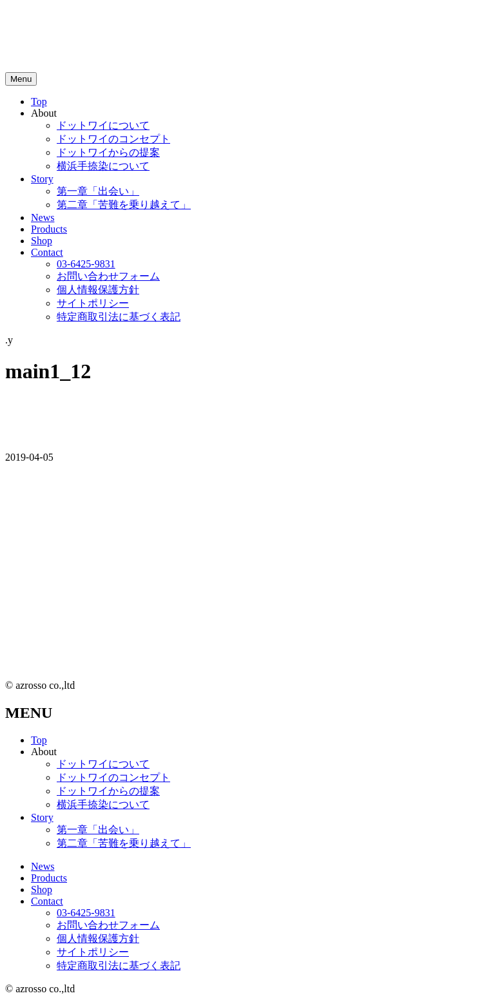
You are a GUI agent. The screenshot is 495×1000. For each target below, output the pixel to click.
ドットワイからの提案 (108, 152)
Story (42, 178)
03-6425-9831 (86, 263)
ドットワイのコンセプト (113, 138)
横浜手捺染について (103, 165)
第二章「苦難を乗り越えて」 (124, 204)
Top (39, 101)
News (42, 217)
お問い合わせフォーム (108, 276)
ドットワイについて (103, 125)
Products (49, 229)
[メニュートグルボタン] (21, 79)
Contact (47, 252)
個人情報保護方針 (98, 289)
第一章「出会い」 (98, 191)
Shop (41, 240)
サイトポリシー (93, 303)
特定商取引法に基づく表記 (118, 316)
